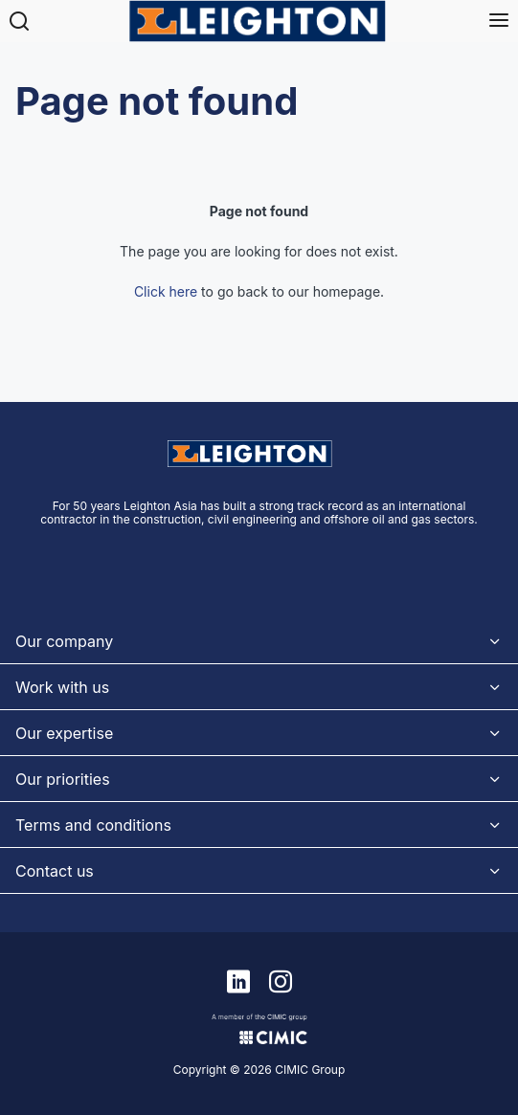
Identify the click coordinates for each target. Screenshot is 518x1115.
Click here (165, 291)
